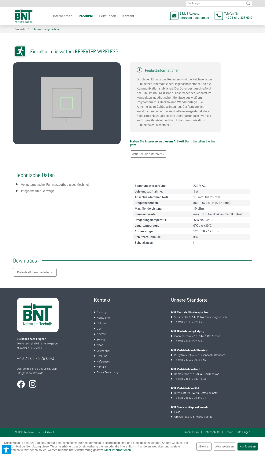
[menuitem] (219, 3)
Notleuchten (103, 317)
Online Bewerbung (107, 372)
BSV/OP (101, 334)
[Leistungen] (108, 16)
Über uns (101, 356)
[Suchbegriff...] (219, 3)
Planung (101, 312)
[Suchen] (248, 4)
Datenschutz (211, 432)
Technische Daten (35, 175)
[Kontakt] (128, 16)
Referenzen (103, 361)
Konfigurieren (248, 446)
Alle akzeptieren (224, 446)
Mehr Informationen (117, 450)
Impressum (191, 432)
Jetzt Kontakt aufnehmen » (148, 154)
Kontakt (101, 366)
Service (100, 339)
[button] (6, 449)
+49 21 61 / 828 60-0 (238, 18)
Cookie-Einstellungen (237, 432)
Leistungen (103, 350)
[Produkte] (86, 16)
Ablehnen (203, 446)
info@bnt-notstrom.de (194, 18)
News (99, 345)
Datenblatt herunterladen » (35, 272)
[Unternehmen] (62, 16)
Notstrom (102, 323)
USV (99, 328)
